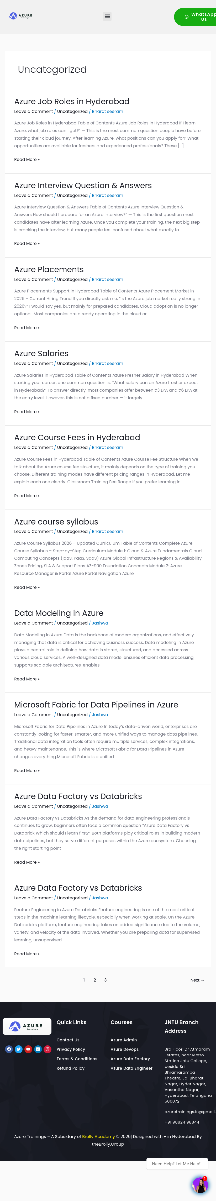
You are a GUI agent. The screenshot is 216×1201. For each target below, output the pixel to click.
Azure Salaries (43, 353)
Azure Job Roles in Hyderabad (76, 101)
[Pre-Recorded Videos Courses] (200, 1185)
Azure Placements (51, 269)
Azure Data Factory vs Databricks (83, 796)
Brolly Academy (98, 1137)
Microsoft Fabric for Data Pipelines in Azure (102, 704)
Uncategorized (72, 111)
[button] (107, 16)
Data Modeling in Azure (62, 613)
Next (198, 980)
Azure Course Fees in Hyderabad (82, 437)
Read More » (27, 159)
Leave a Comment (33, 111)
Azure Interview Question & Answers (88, 185)
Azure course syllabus (59, 521)
